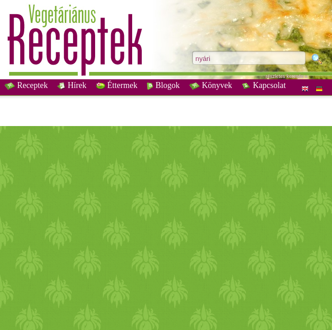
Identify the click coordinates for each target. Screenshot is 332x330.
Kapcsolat (263, 85)
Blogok (163, 85)
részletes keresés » (286, 76)
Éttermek (116, 85)
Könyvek (210, 85)
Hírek (71, 85)
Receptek (26, 85)
